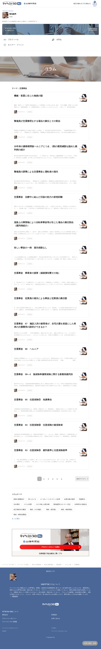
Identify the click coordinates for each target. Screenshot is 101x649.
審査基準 (15, 596)
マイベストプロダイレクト (10, 628)
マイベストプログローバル (59, 631)
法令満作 (17, 504)
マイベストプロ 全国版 (9, 621)
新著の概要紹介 (19, 499)
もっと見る (16, 518)
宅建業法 (82, 499)
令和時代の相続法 (80, 504)
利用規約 (54, 615)
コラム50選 (28, 504)
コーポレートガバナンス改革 (50, 499)
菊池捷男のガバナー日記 (61, 504)
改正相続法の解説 (20, 509)
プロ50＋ (54, 628)
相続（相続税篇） (67, 509)
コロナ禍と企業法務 (43, 504)
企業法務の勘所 (69, 499)
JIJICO (4, 631)
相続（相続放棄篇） (20, 514)
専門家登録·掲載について (10, 611)
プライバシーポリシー (9, 618)
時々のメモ (32, 499)
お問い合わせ (55, 618)
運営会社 (5, 615)
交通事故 (29, 111)
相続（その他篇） (36, 509)
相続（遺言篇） (51, 509)
